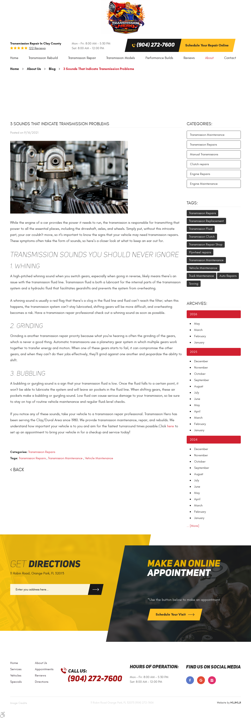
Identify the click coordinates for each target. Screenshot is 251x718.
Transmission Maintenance (65, 458)
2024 (193, 439)
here (170, 426)
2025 (193, 352)
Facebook (190, 680)
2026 (193, 314)
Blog (52, 69)
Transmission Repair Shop (205, 244)
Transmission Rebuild (43, 58)
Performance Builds (159, 58)
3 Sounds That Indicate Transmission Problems (98, 69)
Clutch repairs (199, 164)
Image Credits (18, 703)
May (197, 323)
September (201, 380)
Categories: (199, 123)
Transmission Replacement (206, 221)
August (198, 386)
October (200, 374)
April (197, 411)
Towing (193, 283)
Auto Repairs (227, 276)
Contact (230, 58)
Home (14, 58)
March (198, 330)
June (197, 399)
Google (201, 680)
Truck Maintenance (201, 276)
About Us (34, 69)
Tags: (192, 203)
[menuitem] (14, 58)
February (200, 336)
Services (15, 669)
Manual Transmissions (204, 154)
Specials (16, 682)
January (199, 342)
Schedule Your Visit (171, 614)
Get (45, 565)
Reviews (189, 58)
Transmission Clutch (202, 236)
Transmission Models (120, 58)
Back (18, 470)
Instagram (212, 680)
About (209, 58)
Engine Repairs (200, 174)
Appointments (44, 669)
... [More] (193, 526)
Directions (41, 682)
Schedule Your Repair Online (207, 45)
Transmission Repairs (41, 452)
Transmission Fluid (200, 229)
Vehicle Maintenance (99, 458)
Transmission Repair (82, 58)
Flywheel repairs (200, 252)
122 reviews (37, 48)
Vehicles (15, 675)
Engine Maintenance (204, 184)
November (201, 367)
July (196, 392)
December (201, 361)
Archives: (197, 303)
